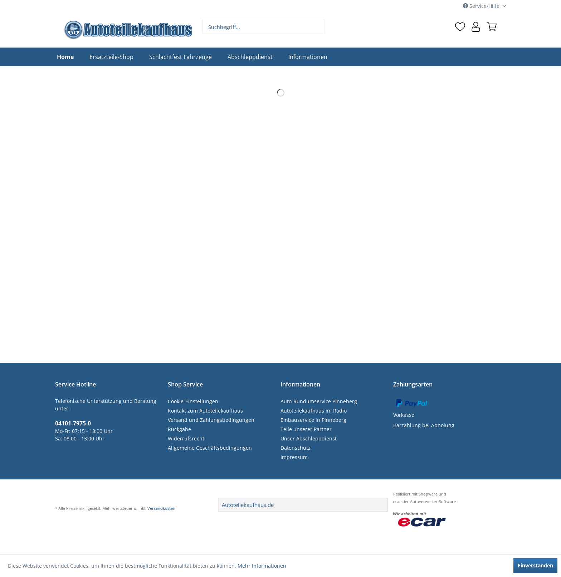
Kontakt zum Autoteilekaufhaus (205, 410)
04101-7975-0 (73, 423)
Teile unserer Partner (306, 429)
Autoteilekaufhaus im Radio (313, 410)
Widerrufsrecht (186, 438)
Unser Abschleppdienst (308, 438)
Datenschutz (295, 447)
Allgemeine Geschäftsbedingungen (210, 447)
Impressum (294, 457)
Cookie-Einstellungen (193, 401)
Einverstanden (535, 565)
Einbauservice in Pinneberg (313, 419)
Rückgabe (179, 429)
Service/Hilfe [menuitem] (482, 6)
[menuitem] (264, 27)
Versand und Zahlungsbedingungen (211, 419)
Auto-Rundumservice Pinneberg (318, 401)
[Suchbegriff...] (264, 27)
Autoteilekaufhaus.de (248, 504)
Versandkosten (161, 508)
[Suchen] (318, 27)
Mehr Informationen (262, 565)
